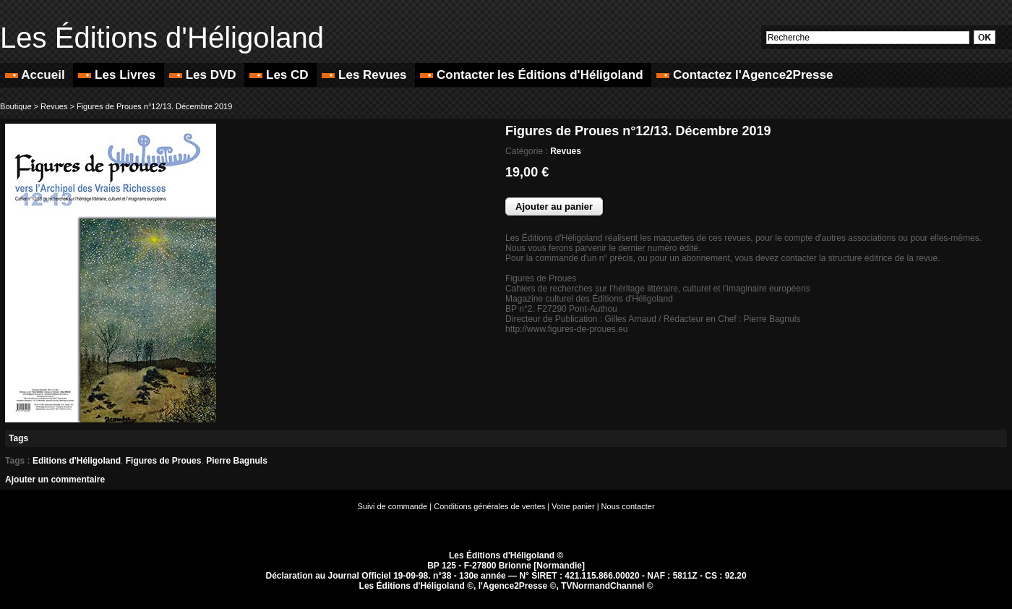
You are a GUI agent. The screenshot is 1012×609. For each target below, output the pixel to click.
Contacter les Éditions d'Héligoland (533, 75)
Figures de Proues (164, 461)
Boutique (15, 106)
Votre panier (573, 506)
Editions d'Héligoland (77, 461)
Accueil (36, 75)
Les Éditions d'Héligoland (162, 38)
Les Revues (366, 75)
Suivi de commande (393, 506)
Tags (18, 438)
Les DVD (204, 75)
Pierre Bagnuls (236, 461)
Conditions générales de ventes (489, 506)
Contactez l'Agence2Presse (744, 75)
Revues (53, 106)
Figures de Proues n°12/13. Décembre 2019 (154, 106)
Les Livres (118, 75)
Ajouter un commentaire (55, 479)
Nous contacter (628, 506)
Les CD (280, 75)
